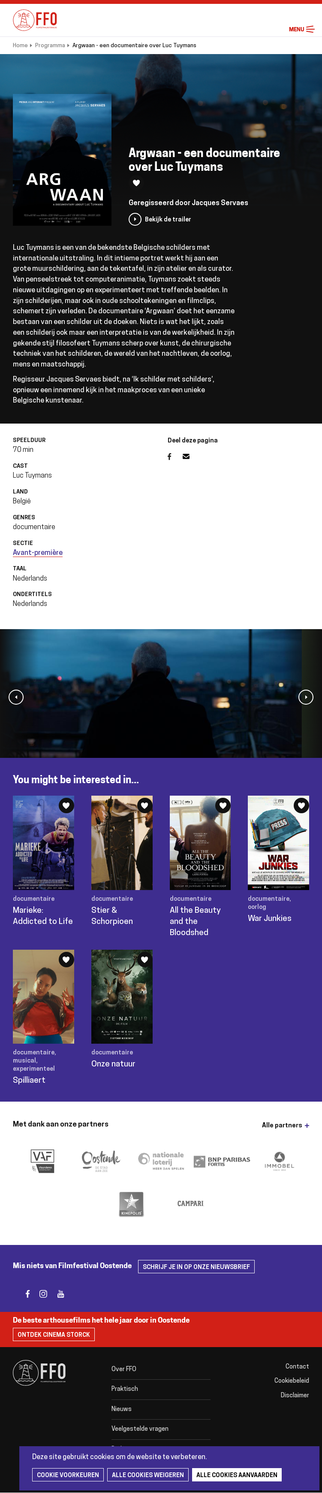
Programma (50, 45)
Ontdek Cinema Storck (54, 1335)
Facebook (175, 456)
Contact (297, 1367)
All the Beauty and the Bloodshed (195, 922)
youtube (56, 1293)
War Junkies (270, 919)
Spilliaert (29, 1081)
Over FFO (123, 1369)
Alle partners (282, 1126)
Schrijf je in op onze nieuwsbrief (196, 1267)
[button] (16, 697)
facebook (22, 1293)
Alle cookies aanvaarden (236, 1475)
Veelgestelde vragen (140, 1429)
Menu (310, 29)
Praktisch (124, 1389)
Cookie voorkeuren (68, 1475)
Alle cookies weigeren (148, 1475)
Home (20, 45)
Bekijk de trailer (168, 220)
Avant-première (38, 553)
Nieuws (121, 1409)
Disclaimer (295, 1396)
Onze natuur (113, 1064)
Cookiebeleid (291, 1381)
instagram (39, 1293)
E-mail (191, 456)
